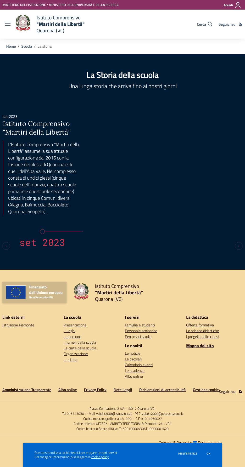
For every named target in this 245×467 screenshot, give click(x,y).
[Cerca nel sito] (204, 24)
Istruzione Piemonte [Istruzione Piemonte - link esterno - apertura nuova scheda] (18, 325)
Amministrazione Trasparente (26, 390)
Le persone (72, 336)
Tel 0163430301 (74, 413)
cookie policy (100, 457)
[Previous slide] (6, 246)
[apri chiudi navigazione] (8, 24)
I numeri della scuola (80, 342)
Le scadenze (135, 370)
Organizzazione (76, 354)
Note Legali (123, 390)
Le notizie (132, 353)
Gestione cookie (206, 390)
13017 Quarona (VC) (141, 408)
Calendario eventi (139, 365)
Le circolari (133, 359)
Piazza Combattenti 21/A (106, 408)
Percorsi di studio (138, 336)
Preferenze (188, 453)
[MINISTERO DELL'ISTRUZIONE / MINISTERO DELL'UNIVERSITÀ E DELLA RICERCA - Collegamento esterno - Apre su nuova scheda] (60, 4)
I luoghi (69, 331)
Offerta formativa (200, 325)
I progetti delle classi (202, 336)
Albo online (134, 376)
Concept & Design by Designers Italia (190, 442)
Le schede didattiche (202, 331)
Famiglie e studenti (140, 325)
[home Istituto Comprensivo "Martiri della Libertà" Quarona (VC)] (50, 24)
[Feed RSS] (240, 24)
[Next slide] (239, 246)
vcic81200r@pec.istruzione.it (162, 413)
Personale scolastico (141, 331)
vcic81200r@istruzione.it (114, 413)
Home (11, 46)
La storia (70, 359)
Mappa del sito (200, 345)
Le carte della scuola (80, 348)
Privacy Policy (95, 390)
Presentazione (75, 325)
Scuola (26, 46)
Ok (208, 453)
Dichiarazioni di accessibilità (162, 390)
